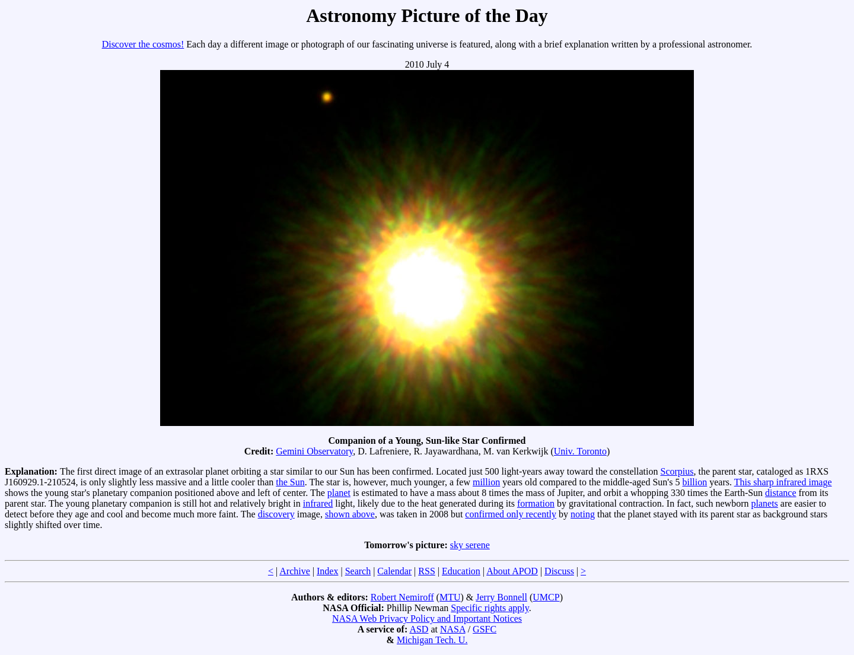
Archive (294, 571)
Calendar (394, 571)
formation (536, 503)
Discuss (559, 571)
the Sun (290, 482)
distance (780, 493)
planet (338, 493)
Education (461, 571)
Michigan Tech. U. (432, 640)
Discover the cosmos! (143, 44)
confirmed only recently (510, 514)
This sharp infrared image (783, 482)
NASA (453, 629)
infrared (318, 503)
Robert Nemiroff (402, 597)
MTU (450, 597)
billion (694, 482)
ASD (418, 629)
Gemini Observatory (314, 451)
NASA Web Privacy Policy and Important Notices (427, 618)
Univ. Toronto (580, 451)
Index (327, 571)
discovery (276, 514)
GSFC (484, 629)
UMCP (546, 597)
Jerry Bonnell (501, 597)
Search (358, 571)
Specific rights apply (489, 608)
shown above (350, 514)
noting (583, 514)
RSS (426, 571)
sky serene (470, 545)
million (486, 482)
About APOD (512, 571)
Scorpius (677, 471)
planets (764, 503)
